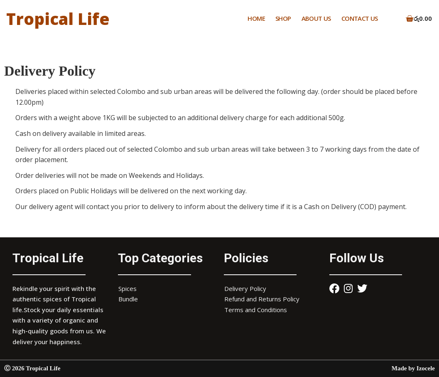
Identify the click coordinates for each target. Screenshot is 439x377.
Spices (127, 288)
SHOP (283, 18)
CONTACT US (359, 18)
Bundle (128, 299)
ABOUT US (316, 18)
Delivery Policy (245, 288)
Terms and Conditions (255, 310)
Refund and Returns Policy (261, 299)
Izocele (426, 368)
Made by (404, 368)
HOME (256, 18)
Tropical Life (59, 18)
